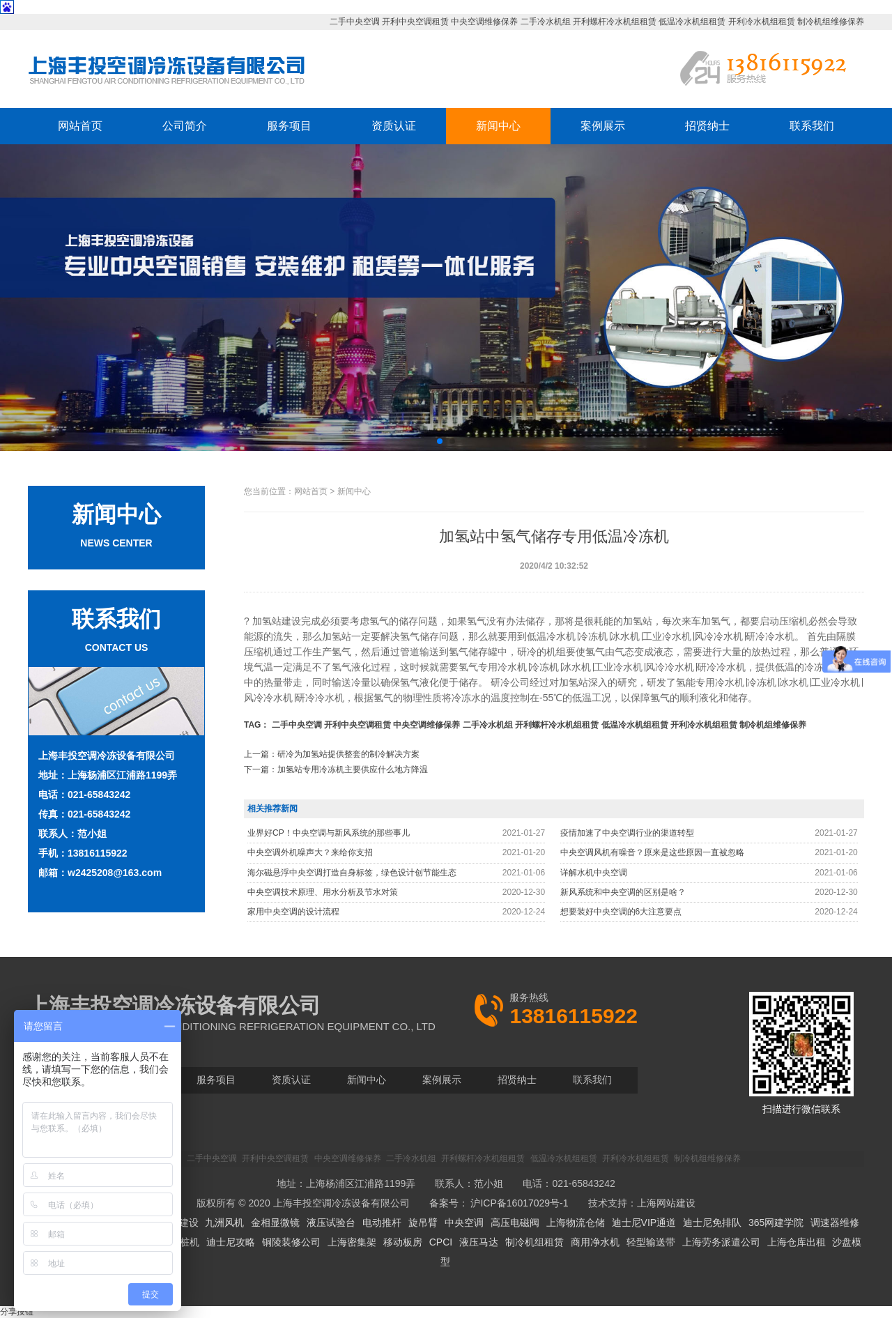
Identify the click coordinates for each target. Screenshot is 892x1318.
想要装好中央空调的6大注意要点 (621, 912)
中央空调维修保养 (484, 21)
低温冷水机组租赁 (692, 21)
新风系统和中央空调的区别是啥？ (623, 892)
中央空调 (464, 1222)
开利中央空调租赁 (415, 21)
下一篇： (336, 769)
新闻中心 (498, 126)
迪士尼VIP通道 (644, 1222)
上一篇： (332, 754)
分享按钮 (16, 1312)
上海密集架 (352, 1242)
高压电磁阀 (515, 1222)
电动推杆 (381, 1222)
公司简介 (184, 126)
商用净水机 (595, 1242)
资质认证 (393, 126)
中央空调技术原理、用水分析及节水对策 (322, 892)
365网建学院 (775, 1222)
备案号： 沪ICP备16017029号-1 (499, 1203)
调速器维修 (834, 1222)
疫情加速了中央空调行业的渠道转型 (627, 833)
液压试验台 (331, 1222)
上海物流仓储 (575, 1222)
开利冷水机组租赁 (761, 21)
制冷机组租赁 (534, 1242)
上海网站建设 (666, 1203)
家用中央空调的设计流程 (293, 912)
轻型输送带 (650, 1242)
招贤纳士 (707, 126)
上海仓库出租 (796, 1242)
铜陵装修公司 (291, 1242)
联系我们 (812, 126)
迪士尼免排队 (712, 1222)
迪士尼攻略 (230, 1242)
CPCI (440, 1242)
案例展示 (602, 126)
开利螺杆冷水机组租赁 (614, 21)
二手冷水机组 (546, 21)
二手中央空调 (355, 21)
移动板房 (402, 1242)
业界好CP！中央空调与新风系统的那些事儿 (328, 833)
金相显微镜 (275, 1222)
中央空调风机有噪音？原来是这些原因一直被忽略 (652, 852)
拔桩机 (184, 1242)
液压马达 (478, 1242)
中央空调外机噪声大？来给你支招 (310, 852)
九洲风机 (224, 1222)
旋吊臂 (423, 1222)
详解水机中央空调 (593, 873)
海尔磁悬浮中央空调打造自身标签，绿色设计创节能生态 (351, 873)
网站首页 (80, 126)
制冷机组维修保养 (830, 21)
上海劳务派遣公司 (721, 1242)
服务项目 (289, 126)
